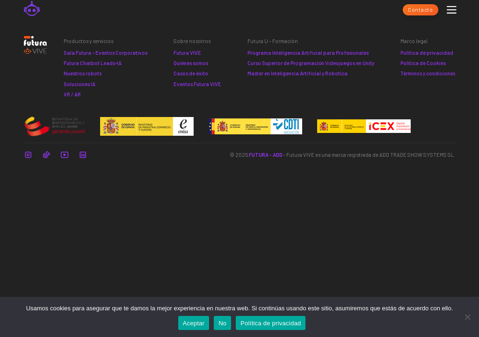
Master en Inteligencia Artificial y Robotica (297, 73)
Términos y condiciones (427, 73)
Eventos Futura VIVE (197, 84)
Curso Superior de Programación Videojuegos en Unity (310, 63)
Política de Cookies (423, 63)
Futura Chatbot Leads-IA (93, 63)
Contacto (420, 10)
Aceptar (194, 323)
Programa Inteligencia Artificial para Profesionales (308, 53)
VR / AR (72, 94)
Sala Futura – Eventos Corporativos (105, 53)
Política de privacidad (426, 53)
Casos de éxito (191, 73)
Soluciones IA (79, 84)
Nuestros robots (83, 73)
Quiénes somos (191, 63)
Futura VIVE (187, 53)
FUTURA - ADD (266, 155)
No (222, 323)
